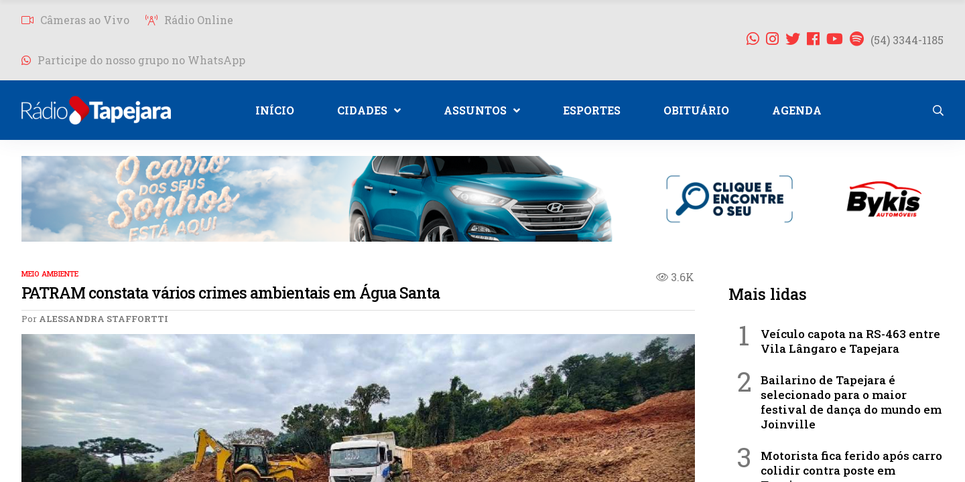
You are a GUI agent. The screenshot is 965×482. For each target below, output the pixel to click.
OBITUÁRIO (696, 110)
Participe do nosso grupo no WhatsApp (133, 60)
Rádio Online (189, 20)
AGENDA (797, 110)
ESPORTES (592, 110)
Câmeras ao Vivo (75, 20)
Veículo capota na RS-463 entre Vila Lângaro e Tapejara (850, 341)
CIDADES (369, 110)
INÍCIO (274, 110)
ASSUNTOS (482, 110)
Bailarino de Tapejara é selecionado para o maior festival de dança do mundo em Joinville (851, 402)
